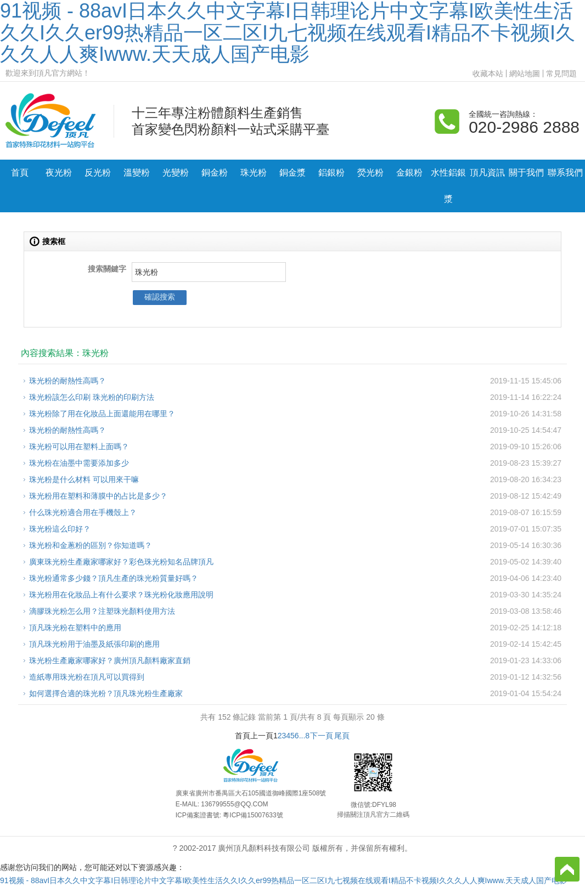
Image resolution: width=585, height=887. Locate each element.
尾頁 (342, 735)
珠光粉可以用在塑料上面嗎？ (79, 446)
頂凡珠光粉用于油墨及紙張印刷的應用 (94, 644)
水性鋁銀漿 (448, 186)
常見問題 (561, 73)
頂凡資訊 (487, 172)
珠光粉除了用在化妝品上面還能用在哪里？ (102, 413)
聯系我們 (565, 172)
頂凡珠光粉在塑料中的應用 (75, 627)
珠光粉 (253, 172)
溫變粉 (136, 172)
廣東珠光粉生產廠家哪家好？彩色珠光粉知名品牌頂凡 (121, 561)
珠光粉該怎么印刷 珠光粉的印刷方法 (91, 397)
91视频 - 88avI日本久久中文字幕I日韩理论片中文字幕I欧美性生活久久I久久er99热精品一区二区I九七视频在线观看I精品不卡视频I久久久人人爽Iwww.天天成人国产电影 (283, 880)
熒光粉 (370, 172)
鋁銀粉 (331, 172)
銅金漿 (292, 172)
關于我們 (526, 172)
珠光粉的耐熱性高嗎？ (67, 380)
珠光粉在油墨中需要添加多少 (79, 463)
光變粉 (175, 172)
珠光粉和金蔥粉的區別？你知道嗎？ (90, 545)
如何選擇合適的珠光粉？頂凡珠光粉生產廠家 (106, 693)
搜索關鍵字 (107, 268)
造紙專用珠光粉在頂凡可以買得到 (86, 677)
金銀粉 (409, 172)
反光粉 (98, 172)
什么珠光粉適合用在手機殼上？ (83, 512)
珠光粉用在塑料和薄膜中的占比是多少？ (98, 495)
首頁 (20, 172)
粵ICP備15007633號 (253, 815)
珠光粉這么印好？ (60, 528)
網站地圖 (524, 73)
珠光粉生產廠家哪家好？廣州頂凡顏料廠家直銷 (109, 660)
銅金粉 (214, 172)
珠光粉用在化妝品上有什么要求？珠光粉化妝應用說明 (121, 594)
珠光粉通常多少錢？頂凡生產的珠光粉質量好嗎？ (113, 578)
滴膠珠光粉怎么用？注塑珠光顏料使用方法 (102, 611)
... (302, 735)
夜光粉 (59, 172)
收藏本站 (488, 73)
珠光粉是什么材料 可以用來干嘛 (84, 479)
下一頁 (321, 735)
